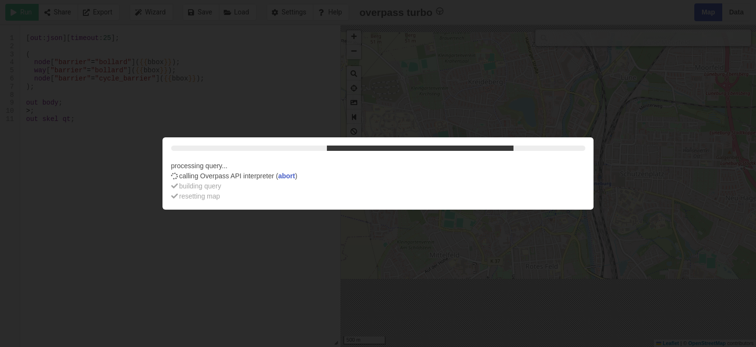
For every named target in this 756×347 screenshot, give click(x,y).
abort (286, 176)
